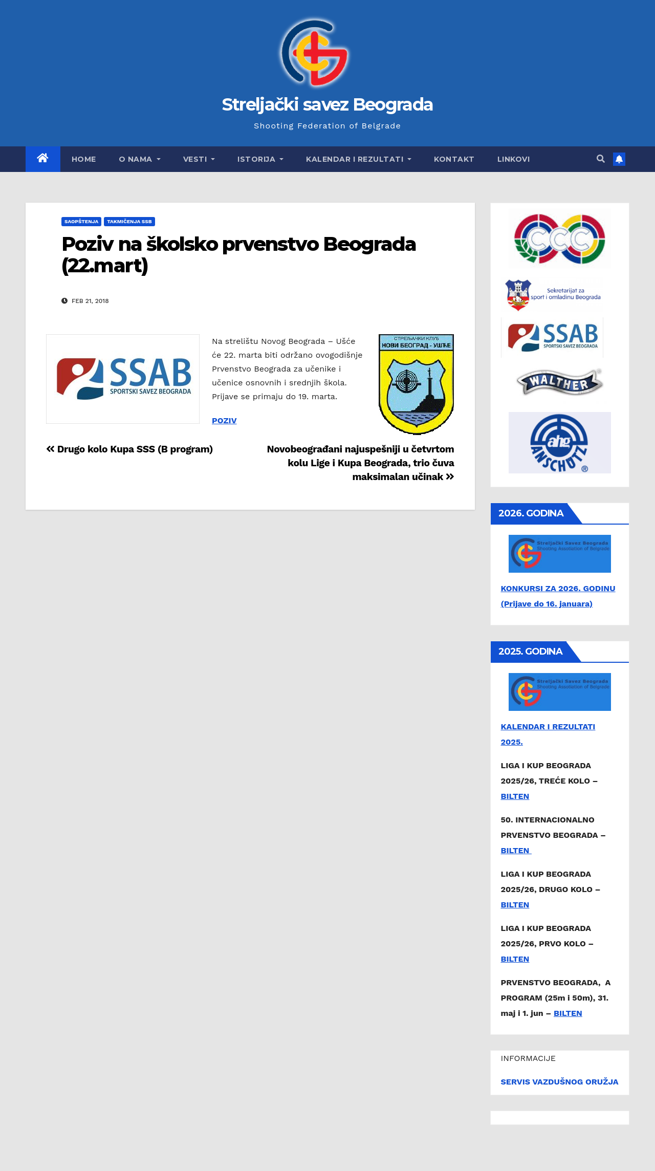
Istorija (260, 159)
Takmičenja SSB (129, 221)
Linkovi (513, 159)
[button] (601, 159)
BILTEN (515, 796)
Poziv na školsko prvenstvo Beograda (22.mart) (239, 254)
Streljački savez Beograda (327, 104)
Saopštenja (81, 221)
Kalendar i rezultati (358, 159)
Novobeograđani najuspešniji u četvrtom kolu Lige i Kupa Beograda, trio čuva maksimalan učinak (360, 463)
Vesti (199, 159)
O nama (140, 159)
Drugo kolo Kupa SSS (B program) (129, 449)
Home (84, 159)
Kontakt (454, 159)
